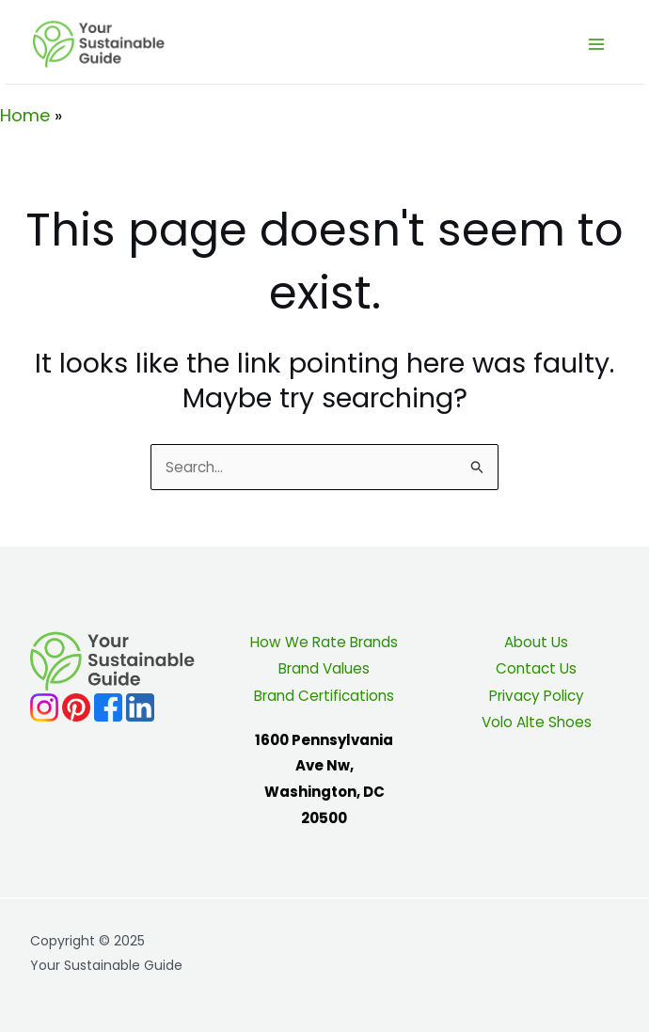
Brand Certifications (324, 695)
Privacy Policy (536, 695)
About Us (536, 642)
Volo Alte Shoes (537, 720)
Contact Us (536, 668)
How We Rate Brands (324, 642)
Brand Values (324, 668)
